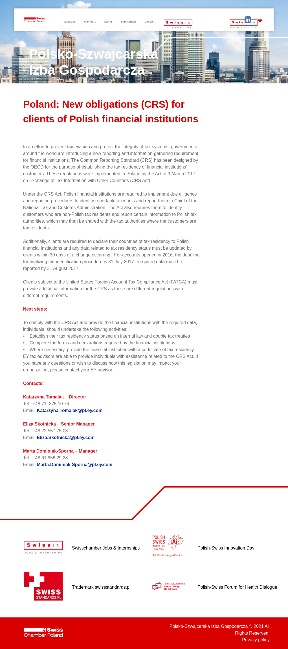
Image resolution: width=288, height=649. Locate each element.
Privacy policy (256, 639)
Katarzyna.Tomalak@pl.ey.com (70, 410)
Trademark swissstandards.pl (101, 587)
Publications (128, 21)
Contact (149, 21)
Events (108, 21)
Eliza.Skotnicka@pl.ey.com (66, 437)
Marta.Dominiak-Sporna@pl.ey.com (75, 464)
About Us (70, 21)
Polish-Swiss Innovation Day (225, 548)
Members (90, 21)
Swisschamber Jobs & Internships (106, 548)
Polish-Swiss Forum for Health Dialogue (237, 587)
